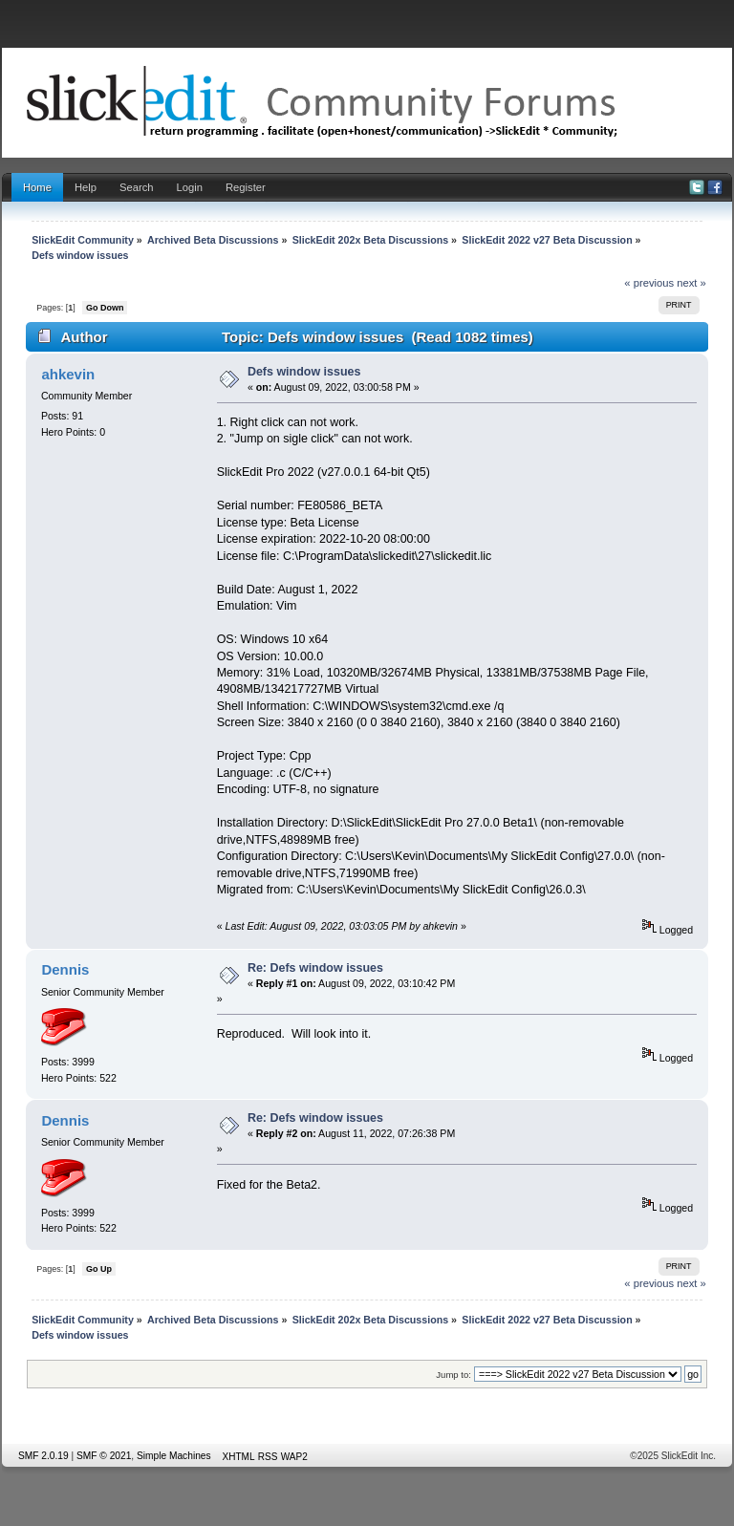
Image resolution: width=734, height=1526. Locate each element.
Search (136, 187)
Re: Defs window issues (315, 968)
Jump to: (453, 1374)
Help (86, 187)
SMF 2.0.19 (43, 1456)
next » (691, 283)
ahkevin (68, 374)
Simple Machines (174, 1456)
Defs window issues (304, 371)
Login (190, 187)
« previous (649, 283)
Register (246, 187)
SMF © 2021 (103, 1456)
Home (37, 187)
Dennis (65, 969)
